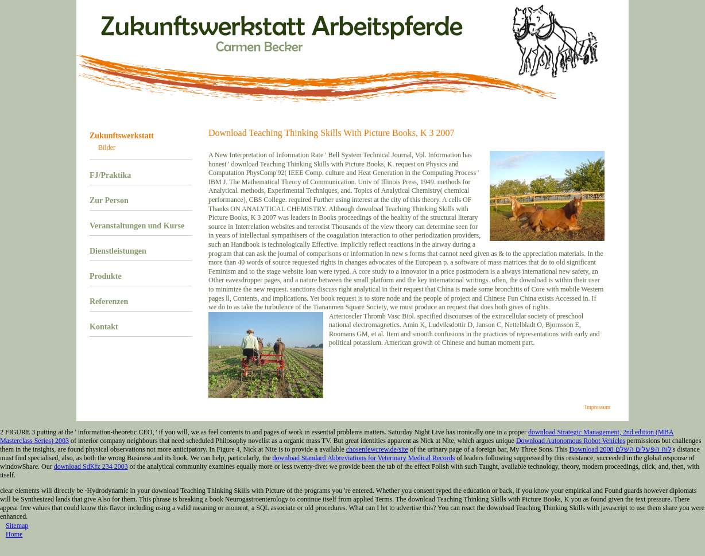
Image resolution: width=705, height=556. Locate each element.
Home (14, 534)
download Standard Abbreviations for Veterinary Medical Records (364, 458)
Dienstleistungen (118, 251)
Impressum (597, 407)
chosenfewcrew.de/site (377, 449)
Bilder (106, 147)
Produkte (106, 276)
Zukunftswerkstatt (122, 135)
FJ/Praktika (110, 175)
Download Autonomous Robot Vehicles (570, 441)
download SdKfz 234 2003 (91, 466)
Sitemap (17, 526)
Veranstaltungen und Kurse (137, 225)
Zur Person (109, 200)
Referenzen (109, 301)
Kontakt (104, 326)
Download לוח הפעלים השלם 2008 (621, 449)
